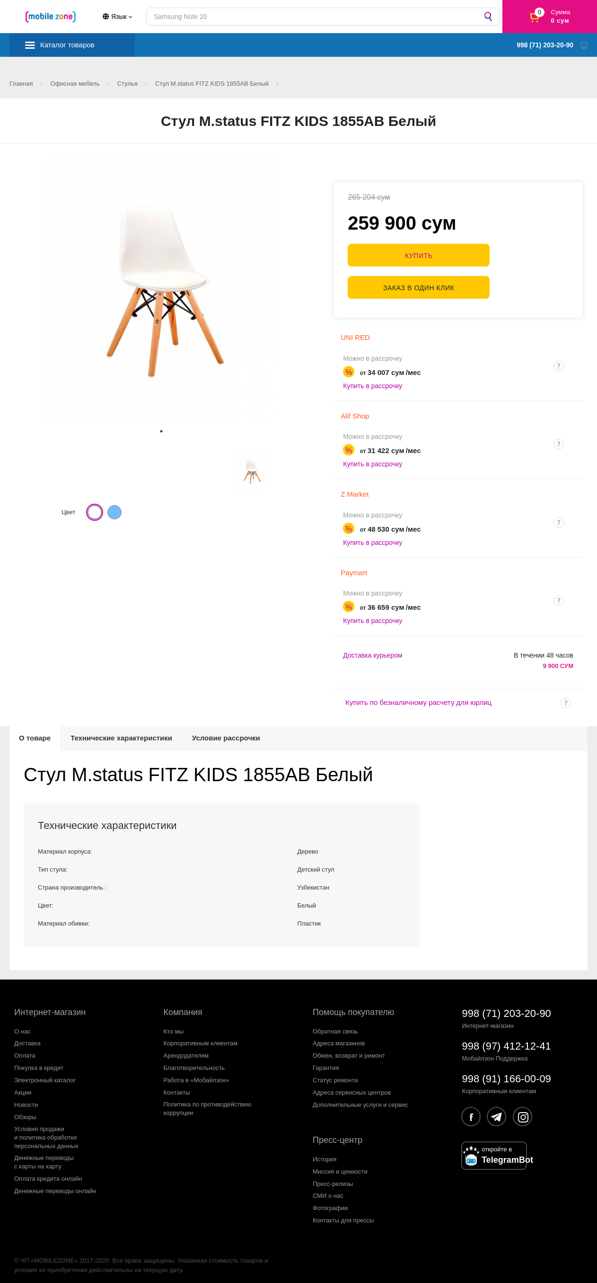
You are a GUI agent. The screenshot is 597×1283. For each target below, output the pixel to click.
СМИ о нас (328, 1190)
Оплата (24, 1049)
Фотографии (330, 1202)
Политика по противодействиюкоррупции (208, 1103)
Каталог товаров (67, 45)
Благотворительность (194, 1062)
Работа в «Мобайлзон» (196, 1074)
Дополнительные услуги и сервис (360, 1099)
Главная (22, 83)
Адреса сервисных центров (352, 1086)
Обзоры (25, 1111)
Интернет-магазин (50, 1006)
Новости (26, 1099)
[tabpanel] (161, 291)
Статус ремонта (335, 1074)
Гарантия (326, 1062)
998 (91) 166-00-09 (506, 1072)
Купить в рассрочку (372, 380)
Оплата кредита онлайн (48, 1172)
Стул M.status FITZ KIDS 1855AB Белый (213, 83)
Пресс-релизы (333, 1177)
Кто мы (174, 1025)
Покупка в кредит (38, 1062)
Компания (183, 1006)
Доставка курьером (372, 649)
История (324, 1153)
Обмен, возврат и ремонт (349, 1049)
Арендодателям (186, 1049)
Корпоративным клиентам (201, 1037)
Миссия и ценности (340, 1165)
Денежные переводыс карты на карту (44, 1156)
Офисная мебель (76, 83)
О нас (22, 1025)
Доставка (27, 1037)
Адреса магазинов (339, 1037)
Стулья (128, 83)
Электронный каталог (45, 1074)
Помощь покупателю (353, 1006)
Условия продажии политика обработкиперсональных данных (46, 1132)
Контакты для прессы (343, 1214)
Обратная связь (335, 1025)
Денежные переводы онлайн (55, 1184)
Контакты (177, 1086)
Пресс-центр (337, 1134)
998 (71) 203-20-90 (506, 1007)
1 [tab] (161, 431)
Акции (22, 1086)
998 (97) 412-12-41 (506, 1040)
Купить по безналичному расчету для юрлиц (418, 697)
